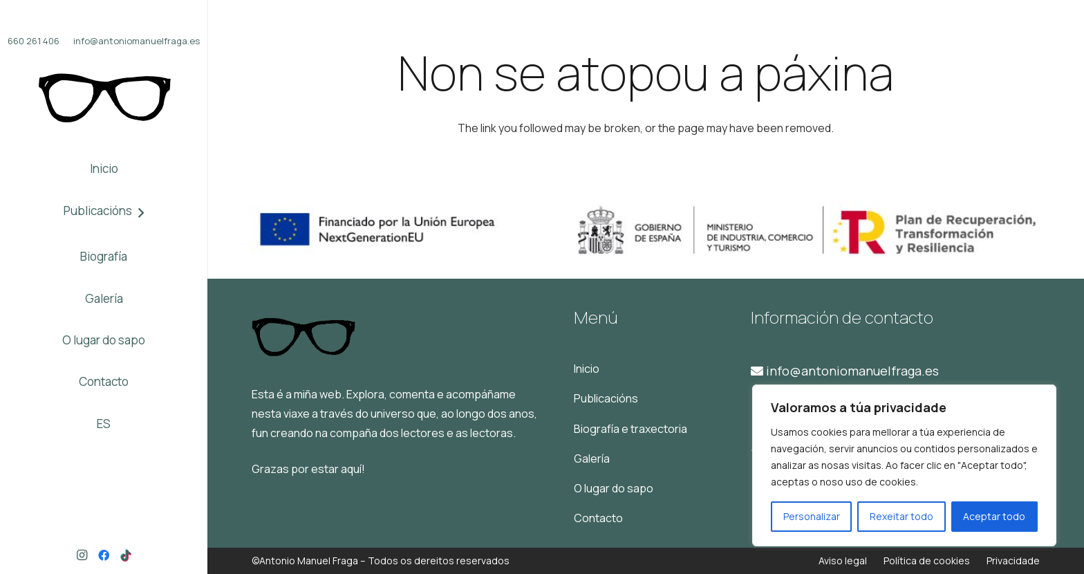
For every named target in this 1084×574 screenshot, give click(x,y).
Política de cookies (927, 560)
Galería (592, 458)
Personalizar (811, 516)
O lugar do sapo (613, 488)
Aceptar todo (994, 516)
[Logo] (104, 98)
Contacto (598, 518)
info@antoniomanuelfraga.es (845, 370)
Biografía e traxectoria (630, 428)
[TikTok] (126, 555)
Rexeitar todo (901, 516)
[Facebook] (104, 555)
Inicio (586, 368)
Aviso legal (843, 560)
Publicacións (606, 398)
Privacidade (1013, 560)
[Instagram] (82, 555)
